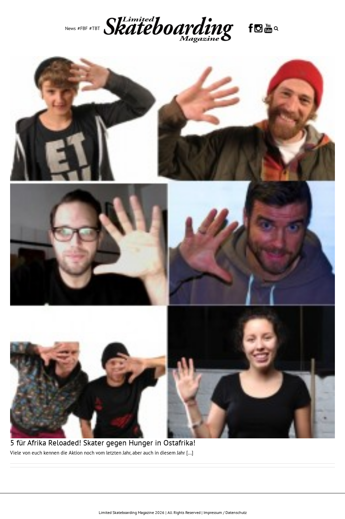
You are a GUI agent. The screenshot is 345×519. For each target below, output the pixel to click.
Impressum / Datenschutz (225, 512)
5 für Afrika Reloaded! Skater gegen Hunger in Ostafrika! (102, 442)
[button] (276, 28)
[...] (189, 452)
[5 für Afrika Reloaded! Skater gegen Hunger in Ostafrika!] (172, 247)
